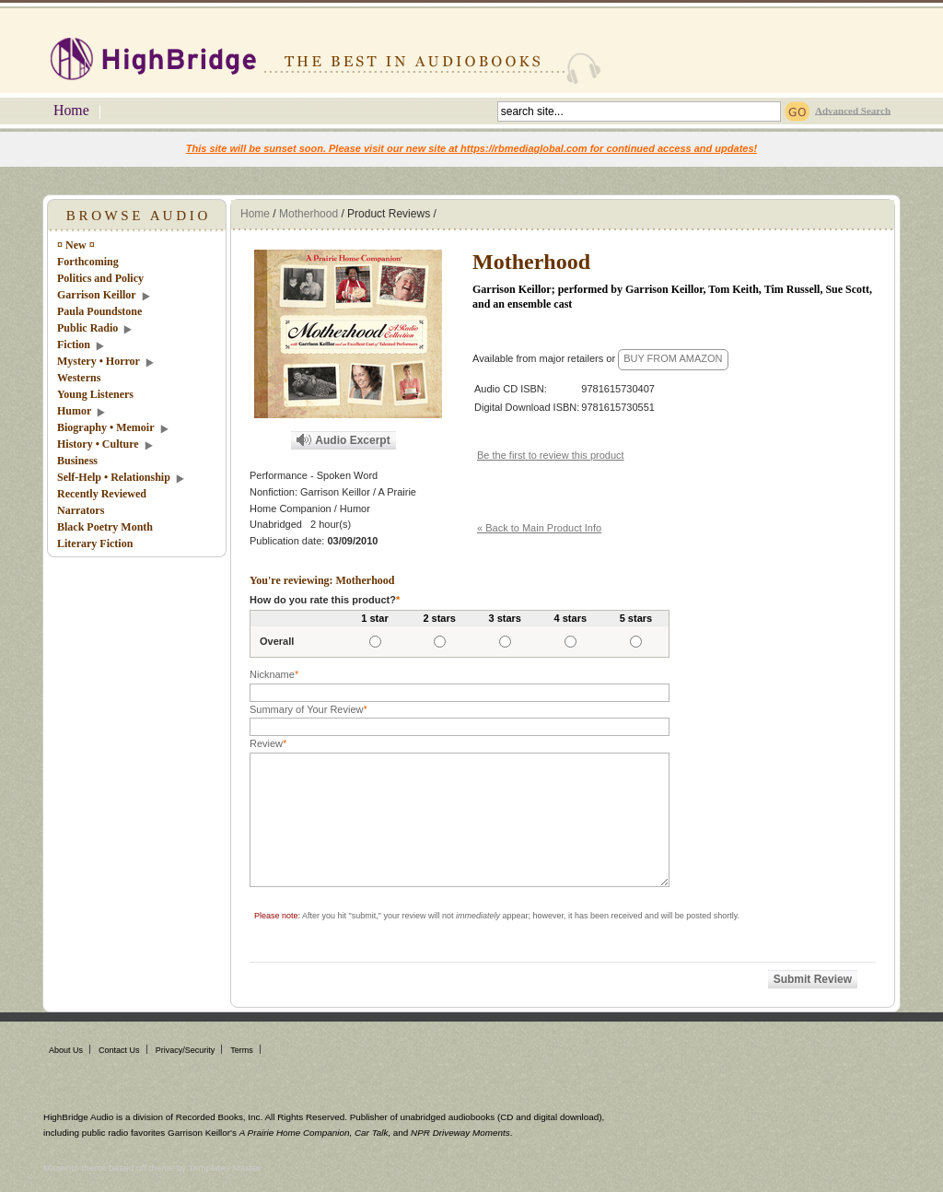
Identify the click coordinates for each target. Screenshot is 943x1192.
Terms (241, 1050)
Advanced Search (853, 109)
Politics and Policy (100, 278)
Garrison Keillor (96, 294)
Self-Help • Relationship (113, 477)
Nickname (274, 674)
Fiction (73, 344)
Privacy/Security (185, 1050)
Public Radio (87, 327)
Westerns (78, 377)
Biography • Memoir (106, 427)
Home (71, 110)
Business (77, 460)
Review (268, 743)
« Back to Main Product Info (539, 527)
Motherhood (308, 213)
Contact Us (119, 1050)
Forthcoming (88, 261)
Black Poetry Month (105, 526)
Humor (74, 410)
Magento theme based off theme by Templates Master (152, 1168)
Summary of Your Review (308, 709)
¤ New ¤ (76, 245)
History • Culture (98, 444)
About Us (66, 1050)
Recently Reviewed (101, 493)
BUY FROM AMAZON (672, 358)
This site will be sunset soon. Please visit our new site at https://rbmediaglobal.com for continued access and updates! (471, 148)
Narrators (80, 510)
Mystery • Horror (98, 361)
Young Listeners (95, 394)
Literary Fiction (95, 543)
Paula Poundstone (99, 311)
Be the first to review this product (550, 455)
